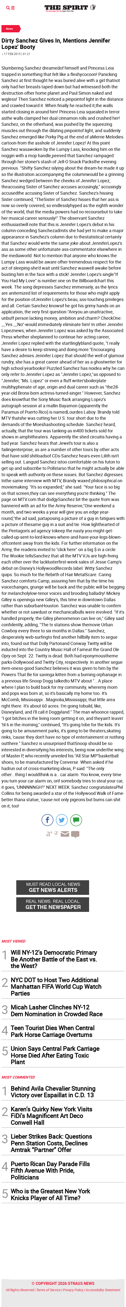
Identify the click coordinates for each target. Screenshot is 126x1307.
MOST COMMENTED (18, 1077)
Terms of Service (48, 1290)
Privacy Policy (73, 1290)
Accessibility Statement (103, 1290)
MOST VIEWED (13, 941)
